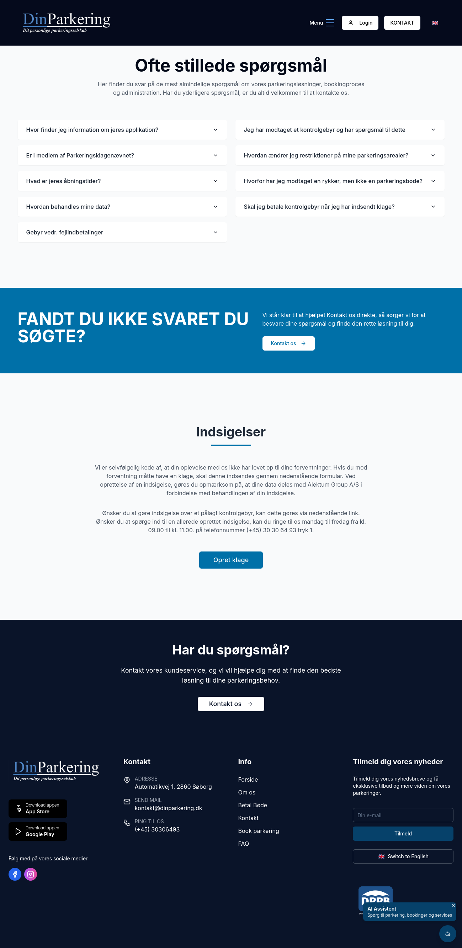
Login (360, 23)
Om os (247, 792)
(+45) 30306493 (157, 829)
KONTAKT (402, 23)
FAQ (243, 843)
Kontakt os (288, 343)
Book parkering (258, 830)
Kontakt (248, 818)
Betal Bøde (252, 805)
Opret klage (231, 560)
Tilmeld (403, 833)
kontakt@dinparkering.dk (168, 808)
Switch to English (403, 856)
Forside (248, 779)
